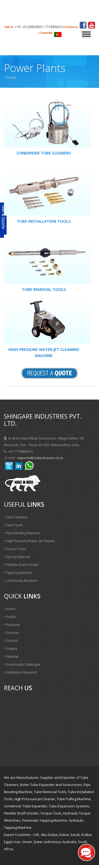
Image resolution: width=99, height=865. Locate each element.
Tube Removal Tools (44, 289)
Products (12, 625)
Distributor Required (20, 672)
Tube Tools (13, 525)
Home (9, 609)
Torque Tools (15, 549)
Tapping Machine (18, 573)
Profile (10, 617)
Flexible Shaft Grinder (21, 565)
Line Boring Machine (20, 581)
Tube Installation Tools (43, 221)
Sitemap (11, 656)
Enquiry (10, 649)
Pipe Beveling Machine (22, 533)
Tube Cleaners (15, 517)
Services (11, 633)
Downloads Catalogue (22, 664)
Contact (11, 641)
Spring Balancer (17, 557)
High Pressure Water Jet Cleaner (29, 541)
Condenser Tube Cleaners (44, 152)
